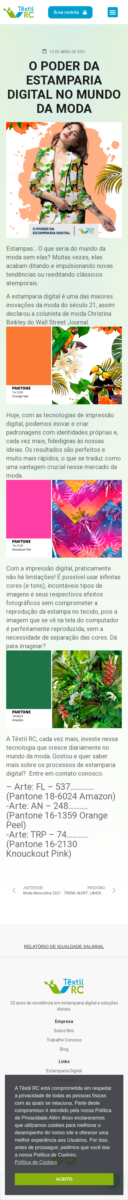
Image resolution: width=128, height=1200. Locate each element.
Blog (64, 1049)
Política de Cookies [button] (36, 1162)
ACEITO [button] (64, 1179)
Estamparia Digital (64, 1070)
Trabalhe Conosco (64, 1039)
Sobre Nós (64, 1030)
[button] (113, 12)
